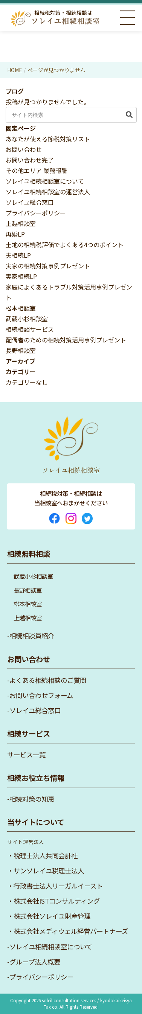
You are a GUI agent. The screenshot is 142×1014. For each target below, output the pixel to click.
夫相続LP (18, 255)
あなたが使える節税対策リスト (48, 138)
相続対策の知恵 (31, 798)
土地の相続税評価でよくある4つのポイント (65, 244)
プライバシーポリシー (36, 212)
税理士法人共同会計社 (46, 855)
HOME (14, 70)
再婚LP (15, 233)
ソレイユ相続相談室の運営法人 (48, 191)
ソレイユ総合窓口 (30, 202)
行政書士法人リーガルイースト (58, 885)
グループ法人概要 (34, 961)
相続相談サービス (30, 329)
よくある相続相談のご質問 (47, 680)
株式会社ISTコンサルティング (57, 901)
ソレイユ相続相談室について (45, 181)
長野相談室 (21, 350)
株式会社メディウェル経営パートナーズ (71, 931)
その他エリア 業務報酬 (36, 170)
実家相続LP (21, 276)
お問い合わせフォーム (41, 695)
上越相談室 (21, 223)
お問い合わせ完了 (30, 159)
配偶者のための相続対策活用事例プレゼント (66, 339)
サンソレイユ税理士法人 (49, 870)
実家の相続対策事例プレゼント (48, 265)
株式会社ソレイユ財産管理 (52, 916)
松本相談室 (21, 308)
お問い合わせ (24, 149)
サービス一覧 (26, 754)
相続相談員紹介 (31, 635)
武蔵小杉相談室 (27, 318)
